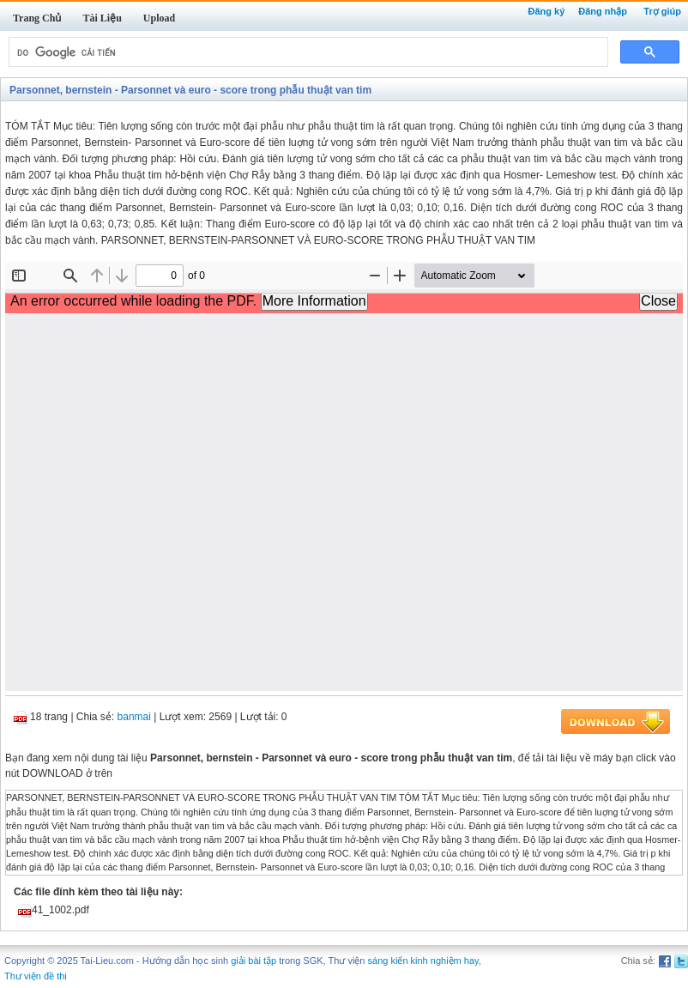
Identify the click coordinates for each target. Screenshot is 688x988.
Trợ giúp (662, 11)
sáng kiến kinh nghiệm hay (423, 960)
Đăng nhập (602, 11)
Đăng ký (546, 11)
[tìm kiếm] (306, 52)
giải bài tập (253, 960)
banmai (134, 717)
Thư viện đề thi (35, 976)
